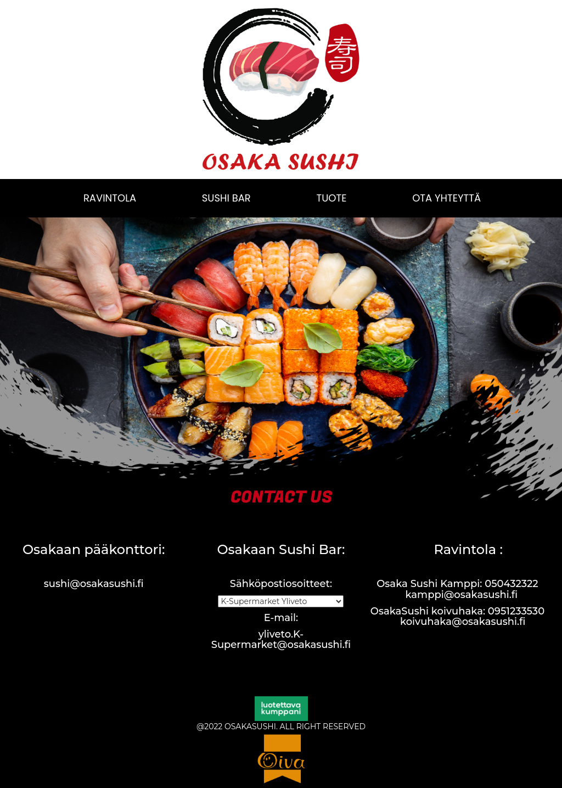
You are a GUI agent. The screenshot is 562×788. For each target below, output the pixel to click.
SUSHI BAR (226, 198)
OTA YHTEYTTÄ (446, 198)
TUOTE (331, 198)
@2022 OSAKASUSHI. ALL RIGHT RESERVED (281, 726)
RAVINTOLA (109, 198)
